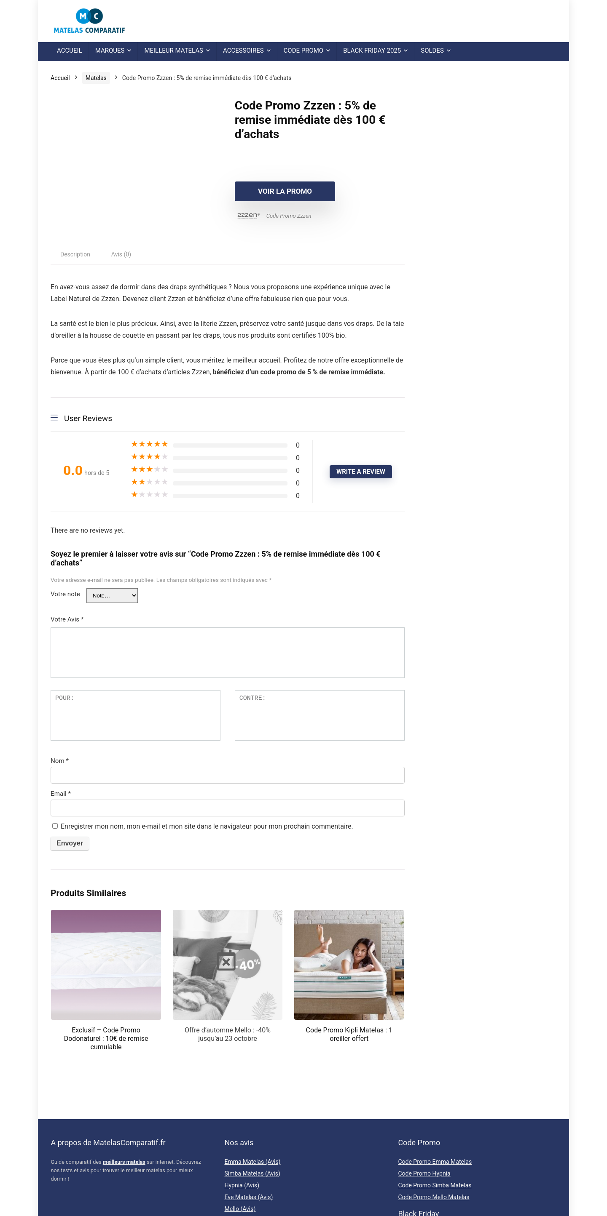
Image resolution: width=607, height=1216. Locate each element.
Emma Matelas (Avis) (252, 1161)
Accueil (69, 50)
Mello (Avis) (239, 1208)
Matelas (96, 78)
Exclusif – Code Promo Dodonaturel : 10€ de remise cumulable (106, 1038)
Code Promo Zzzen (289, 216)
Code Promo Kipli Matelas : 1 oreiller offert (349, 1034)
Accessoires (243, 50)
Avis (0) (121, 254)
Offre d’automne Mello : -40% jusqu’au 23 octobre (228, 1034)
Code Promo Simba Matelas (434, 1185)
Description (75, 254)
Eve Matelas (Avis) (248, 1197)
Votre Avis (67, 619)
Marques (110, 50)
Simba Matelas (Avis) (252, 1173)
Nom (60, 761)
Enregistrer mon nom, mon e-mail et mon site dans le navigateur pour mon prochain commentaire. (207, 826)
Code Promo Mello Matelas (433, 1197)
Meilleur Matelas (173, 50)
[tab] (75, 254)
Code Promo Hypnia (424, 1173)
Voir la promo (283, 191)
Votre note (65, 594)
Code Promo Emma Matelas (435, 1161)
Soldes (432, 50)
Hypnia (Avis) (241, 1185)
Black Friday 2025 (372, 50)
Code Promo (304, 50)
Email (61, 793)
